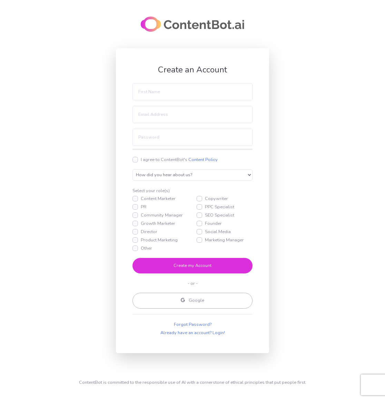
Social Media (218, 232)
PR (144, 207)
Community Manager (162, 215)
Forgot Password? (192, 324)
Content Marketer (158, 199)
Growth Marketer (158, 223)
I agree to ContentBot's (179, 160)
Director (149, 232)
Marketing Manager (224, 240)
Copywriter (216, 199)
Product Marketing (159, 240)
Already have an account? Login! (192, 333)
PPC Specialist (219, 207)
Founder (213, 223)
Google (192, 300)
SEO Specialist (219, 215)
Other (146, 248)
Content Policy (203, 160)
